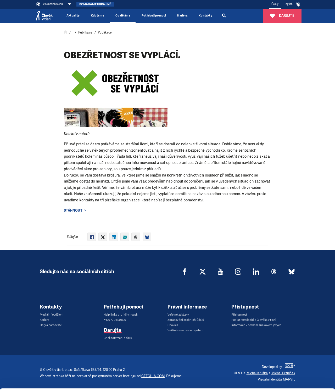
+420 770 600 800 (115, 320)
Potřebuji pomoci (154, 16)
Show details (81, 384)
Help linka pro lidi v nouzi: (121, 315)
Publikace (85, 32)
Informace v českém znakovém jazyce (256, 325)
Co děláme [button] (122, 16)
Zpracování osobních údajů (186, 320)
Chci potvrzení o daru (118, 338)
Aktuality (73, 16)
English (288, 4)
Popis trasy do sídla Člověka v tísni (253, 320)
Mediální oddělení (51, 315)
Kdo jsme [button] (97, 16)
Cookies (173, 325)
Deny (291, 374)
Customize (291, 360)
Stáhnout (73, 210)
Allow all (291, 347)
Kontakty (205, 16)
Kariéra (182, 16)
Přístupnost (239, 315)
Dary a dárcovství (51, 325)
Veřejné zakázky (178, 315)
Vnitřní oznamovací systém (185, 330)
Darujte (113, 330)
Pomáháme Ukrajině (95, 4)
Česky (274, 4)
